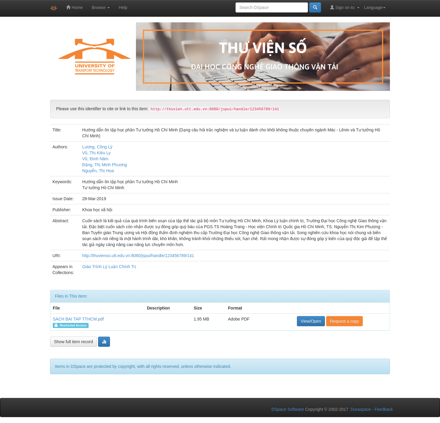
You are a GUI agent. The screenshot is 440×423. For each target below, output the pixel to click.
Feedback (384, 409)
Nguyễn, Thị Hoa (98, 170)
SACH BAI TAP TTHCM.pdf (78, 319)
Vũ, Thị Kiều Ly (96, 152)
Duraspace (361, 409)
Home (74, 7)
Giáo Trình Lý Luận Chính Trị (109, 266)
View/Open (311, 321)
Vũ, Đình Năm (95, 158)
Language (374, 7)
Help (123, 7)
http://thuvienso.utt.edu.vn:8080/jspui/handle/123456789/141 (138, 255)
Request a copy (344, 321)
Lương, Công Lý (97, 146)
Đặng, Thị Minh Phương (104, 164)
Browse (101, 7)
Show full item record (73, 341)
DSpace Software (288, 409)
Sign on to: (345, 7)
